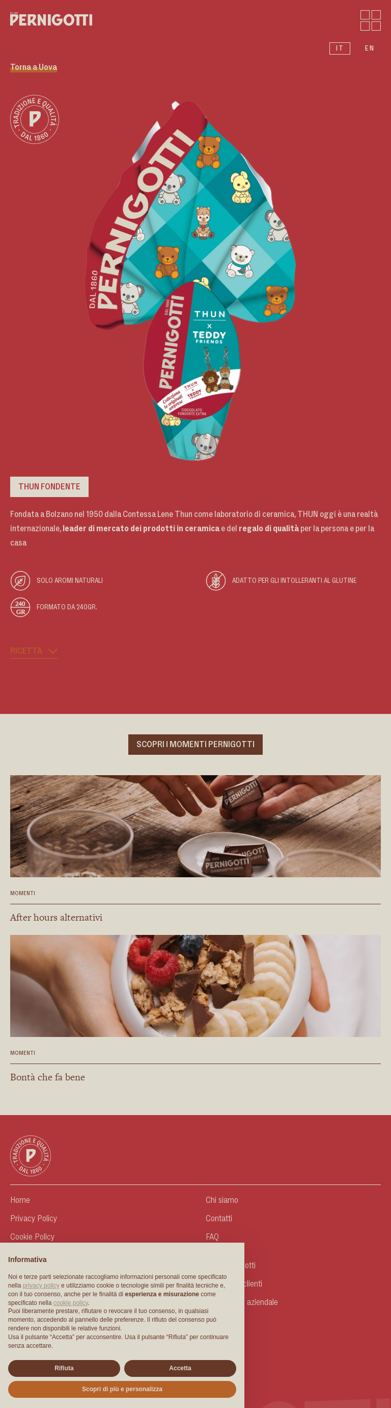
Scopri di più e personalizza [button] (122, 1389)
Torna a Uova (33, 67)
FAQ (212, 1237)
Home (20, 1200)
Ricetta (34, 651)
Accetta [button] (180, 1368)
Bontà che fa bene (47, 1077)
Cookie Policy (32, 1237)
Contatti (219, 1218)
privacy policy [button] (41, 1285)
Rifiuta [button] (63, 1368)
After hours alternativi (56, 917)
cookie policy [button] (70, 1302)
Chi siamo (222, 1200)
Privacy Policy (33, 1218)
